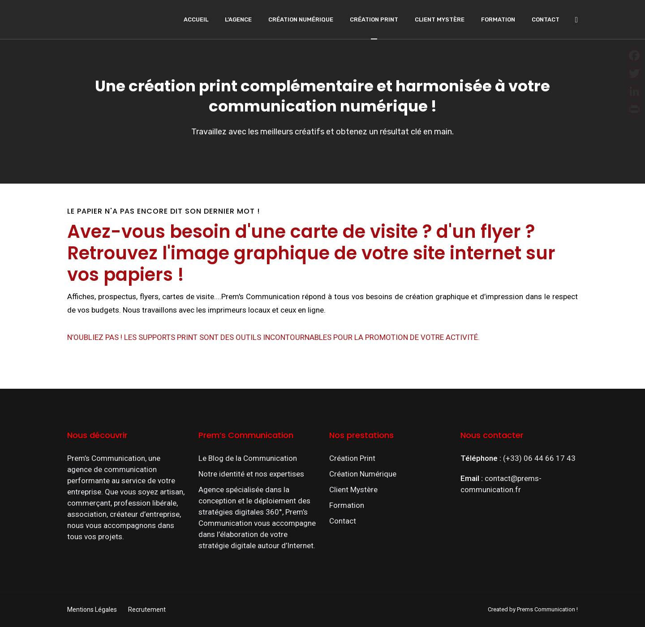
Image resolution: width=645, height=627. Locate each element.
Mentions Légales (92, 609)
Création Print (374, 19)
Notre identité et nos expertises (251, 473)
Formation (498, 19)
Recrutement (147, 609)
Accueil (196, 19)
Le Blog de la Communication (247, 458)
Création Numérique (300, 19)
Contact (545, 19)
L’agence (238, 19)
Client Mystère (439, 19)
